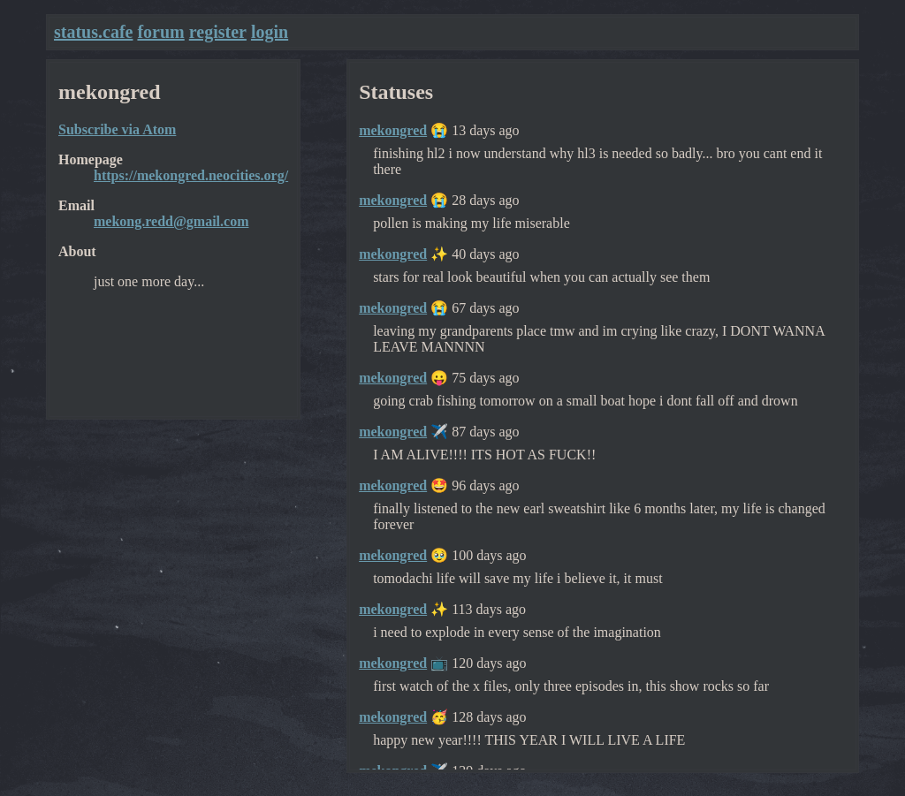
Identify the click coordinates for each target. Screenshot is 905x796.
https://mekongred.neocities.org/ (191, 175)
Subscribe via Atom (117, 129)
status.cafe (93, 32)
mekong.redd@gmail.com (171, 221)
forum (160, 32)
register (218, 32)
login (269, 32)
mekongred (393, 130)
